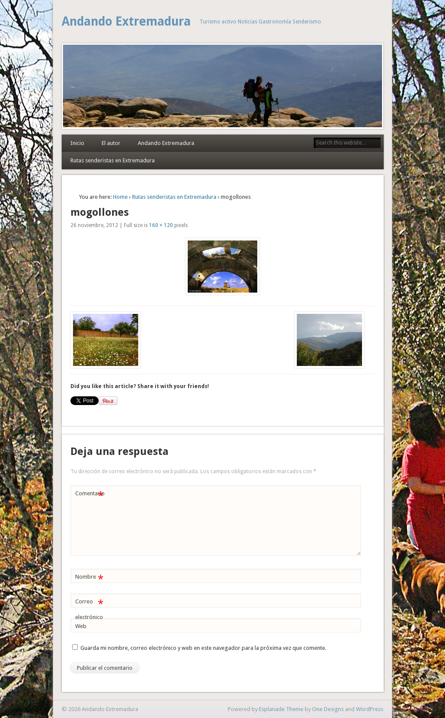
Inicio (77, 143)
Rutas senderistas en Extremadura (112, 160)
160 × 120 (161, 225)
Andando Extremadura (126, 21)
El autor (111, 143)
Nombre (89, 577)
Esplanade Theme (281, 709)
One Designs (328, 709)
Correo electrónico (89, 607)
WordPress (369, 709)
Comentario (90, 493)
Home (120, 197)
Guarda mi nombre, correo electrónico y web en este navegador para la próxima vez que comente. (203, 648)
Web (80, 626)
